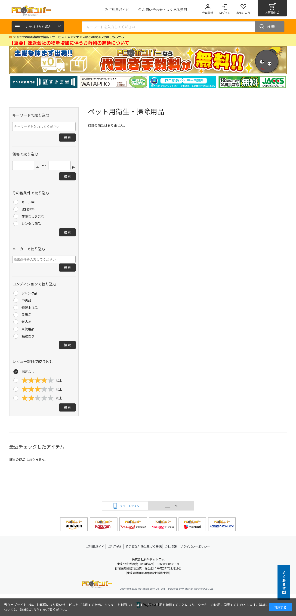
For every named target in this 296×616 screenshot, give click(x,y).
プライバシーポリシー (196, 546)
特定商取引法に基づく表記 (143, 546)
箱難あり (28, 336)
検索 (271, 26)
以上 (42, 380)
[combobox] (44, 259)
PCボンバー (97, 585)
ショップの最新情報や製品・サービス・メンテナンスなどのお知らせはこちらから (68, 37)
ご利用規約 (115, 546)
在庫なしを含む (33, 216)
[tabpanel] (43, 82)
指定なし (28, 371)
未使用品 (28, 329)
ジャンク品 (29, 293)
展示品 (26, 314)
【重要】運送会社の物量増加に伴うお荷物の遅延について (69, 42)
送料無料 (28, 209)
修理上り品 (30, 307)
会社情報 (171, 546)
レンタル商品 (31, 223)
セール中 (28, 202)
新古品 (26, 321)
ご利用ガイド (94, 546)
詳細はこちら (30, 609)
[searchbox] (44, 259)
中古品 (26, 300)
